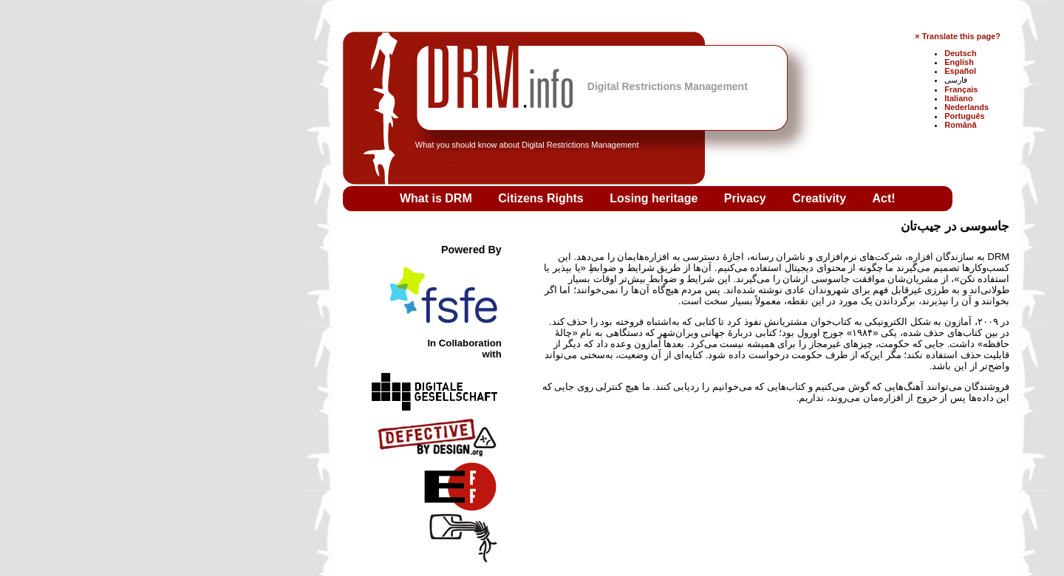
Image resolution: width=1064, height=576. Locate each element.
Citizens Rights (398, 198)
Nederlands (822, 107)
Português (820, 116)
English (815, 62)
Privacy (602, 198)
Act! (740, 198)
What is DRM (293, 198)
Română (816, 124)
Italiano (814, 98)
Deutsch (816, 53)
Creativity (676, 198)
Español (816, 70)
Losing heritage (511, 198)
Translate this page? (817, 36)
